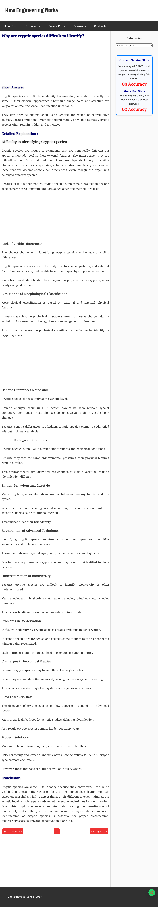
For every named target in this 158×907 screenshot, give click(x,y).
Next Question (99, 831)
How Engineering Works (31, 10)
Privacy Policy (57, 26)
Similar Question (13, 831)
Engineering (33, 26)
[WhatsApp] (151, 892)
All (56, 831)
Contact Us (100, 26)
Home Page (11, 26)
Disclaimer (79, 26)
